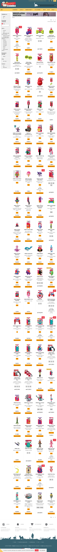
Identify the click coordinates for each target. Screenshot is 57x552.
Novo (44, 9)
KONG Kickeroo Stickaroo (51, 378)
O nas (38, 542)
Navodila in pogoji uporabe (23, 542)
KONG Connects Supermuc (28, 206)
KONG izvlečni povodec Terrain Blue (51, 353)
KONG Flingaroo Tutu (28, 299)
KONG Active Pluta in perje (17, 36)
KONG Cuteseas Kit (28, 253)
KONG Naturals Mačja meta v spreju (28, 475)
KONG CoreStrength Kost (51, 206)
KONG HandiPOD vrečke (17, 353)
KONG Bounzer (40, 86)
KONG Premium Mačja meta (40, 501)
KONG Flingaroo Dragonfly (17, 300)
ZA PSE (21, 9)
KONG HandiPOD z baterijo (28, 353)
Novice (43, 542)
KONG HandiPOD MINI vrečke (51, 326)
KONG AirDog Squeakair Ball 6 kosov (28, 63)
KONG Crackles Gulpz (28, 229)
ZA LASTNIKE (37, 9)
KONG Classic (51, 178)
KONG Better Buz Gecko (28, 87)
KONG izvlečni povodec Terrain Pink (28, 378)
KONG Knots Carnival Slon (40, 403)
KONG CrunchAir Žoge (51, 230)
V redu (37, 550)
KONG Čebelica (40, 253)
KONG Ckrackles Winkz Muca (40, 179)
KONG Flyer (40, 299)
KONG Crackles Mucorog (40, 230)
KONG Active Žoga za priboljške (28, 36)
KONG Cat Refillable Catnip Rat (17, 156)
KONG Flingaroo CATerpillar (51, 277)
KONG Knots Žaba (17, 425)
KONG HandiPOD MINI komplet (40, 326)
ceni (52, 21)
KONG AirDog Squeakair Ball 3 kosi (17, 63)
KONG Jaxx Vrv (40, 377)
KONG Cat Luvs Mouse (51, 110)
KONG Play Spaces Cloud (17, 501)
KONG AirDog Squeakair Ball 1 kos (51, 36)
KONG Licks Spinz (28, 448)
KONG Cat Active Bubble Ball (51, 87)
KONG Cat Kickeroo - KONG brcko (28, 110)
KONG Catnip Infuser (17, 178)
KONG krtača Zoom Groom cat (40, 426)
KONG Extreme (40, 276)
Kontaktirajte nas (32, 542)
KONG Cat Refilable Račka (40, 134)
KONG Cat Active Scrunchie (17, 110)
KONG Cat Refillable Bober (51, 134)
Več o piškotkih (42, 550)
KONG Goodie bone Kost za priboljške (51, 300)
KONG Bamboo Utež (51, 62)
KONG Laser (17, 448)
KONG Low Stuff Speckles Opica (40, 449)
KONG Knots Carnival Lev (28, 403)
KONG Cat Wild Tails (40, 155)
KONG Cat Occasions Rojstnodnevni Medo (17, 134)
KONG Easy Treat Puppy (51, 254)
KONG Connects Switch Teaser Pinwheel (40, 206)
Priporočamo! (49, 369)
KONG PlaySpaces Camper (28, 501)
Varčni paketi (28, 9)
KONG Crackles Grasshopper (17, 230)
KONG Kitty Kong (17, 402)
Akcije (52, 9)
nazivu (55, 21)
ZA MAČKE (15, 9)
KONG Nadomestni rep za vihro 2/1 (17, 475)
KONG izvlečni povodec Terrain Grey (17, 378)
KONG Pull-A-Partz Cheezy (51, 501)
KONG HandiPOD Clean (28, 326)
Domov (13, 17)
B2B (1, 9)
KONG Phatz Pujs (51, 474)
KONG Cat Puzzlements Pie (28, 134)
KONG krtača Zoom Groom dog (51, 426)
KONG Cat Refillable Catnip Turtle (28, 156)
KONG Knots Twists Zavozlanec (51, 403)
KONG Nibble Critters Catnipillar (40, 475)
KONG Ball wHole (40, 62)
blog (48, 9)
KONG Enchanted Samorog (28, 277)
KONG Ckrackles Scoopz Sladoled (28, 179)
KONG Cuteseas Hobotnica (17, 254)
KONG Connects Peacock (17, 206)
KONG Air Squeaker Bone (40, 36)
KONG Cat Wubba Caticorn (51, 156)
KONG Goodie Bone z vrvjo (17, 326)
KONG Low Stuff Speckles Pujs (51, 449)
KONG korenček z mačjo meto (28, 426)
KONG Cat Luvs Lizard (40, 110)
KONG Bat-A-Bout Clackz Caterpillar (17, 87)
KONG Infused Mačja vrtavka (40, 353)
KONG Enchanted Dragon (17, 277)
